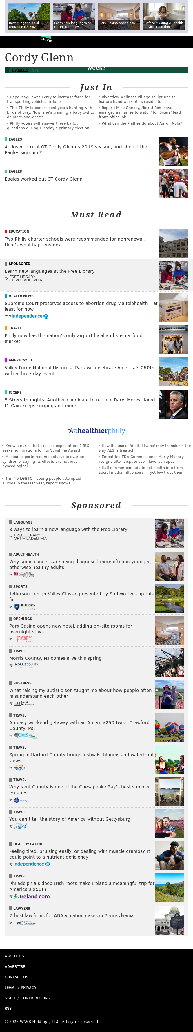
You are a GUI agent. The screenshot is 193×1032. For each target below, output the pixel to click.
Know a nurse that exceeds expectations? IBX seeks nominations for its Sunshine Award (45, 448)
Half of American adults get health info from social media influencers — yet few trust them (141, 470)
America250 (20, 360)
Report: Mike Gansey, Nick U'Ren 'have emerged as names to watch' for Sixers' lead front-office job (140, 112)
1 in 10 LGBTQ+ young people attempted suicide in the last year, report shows (41, 480)
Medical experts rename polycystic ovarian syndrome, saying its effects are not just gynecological (43, 461)
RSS (8, 1008)
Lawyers (21, 908)
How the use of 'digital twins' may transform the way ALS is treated (145, 448)
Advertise (15, 966)
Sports (46, 39)
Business (22, 683)
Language (22, 522)
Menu (183, 42)
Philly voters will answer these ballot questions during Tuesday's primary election (48, 125)
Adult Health (26, 554)
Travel (15, 327)
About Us (14, 956)
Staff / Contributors (27, 997)
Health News (21, 295)
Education (19, 231)
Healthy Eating (28, 843)
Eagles (15, 139)
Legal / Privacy (21, 987)
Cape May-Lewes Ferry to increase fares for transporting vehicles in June (48, 99)
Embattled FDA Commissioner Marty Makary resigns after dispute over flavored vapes (141, 459)
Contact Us (16, 977)
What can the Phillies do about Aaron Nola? (142, 123)
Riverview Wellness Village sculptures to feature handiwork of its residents (137, 99)
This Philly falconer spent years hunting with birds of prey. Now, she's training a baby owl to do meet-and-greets (50, 112)
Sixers (15, 392)
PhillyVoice (14, 42)
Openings (22, 618)
